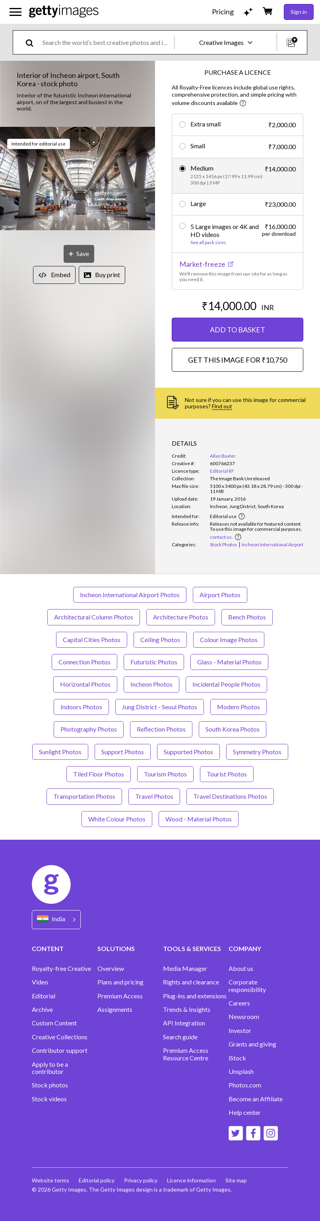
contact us (221, 537)
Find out (222, 406)
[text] (107, 42)
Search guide (180, 1036)
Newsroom (244, 1016)
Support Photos (122, 751)
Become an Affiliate (256, 1099)
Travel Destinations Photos (230, 796)
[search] (33, 42)
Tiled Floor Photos (98, 774)
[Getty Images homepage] (64, 12)
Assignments (114, 1009)
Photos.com (245, 1085)
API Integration (184, 1023)
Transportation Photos (84, 796)
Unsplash (241, 1071)
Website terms (50, 1180)
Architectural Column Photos (93, 617)
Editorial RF (222, 471)
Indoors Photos (81, 706)
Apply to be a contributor (50, 1068)
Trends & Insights (186, 1009)
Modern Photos (238, 706)
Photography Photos (88, 729)
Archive (42, 1009)
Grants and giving (252, 1044)
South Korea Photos (233, 729)
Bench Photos (247, 617)
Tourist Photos (227, 774)
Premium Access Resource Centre (185, 1054)
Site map (236, 1180)
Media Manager (185, 968)
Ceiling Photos (160, 639)
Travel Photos (154, 796)
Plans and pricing (120, 982)
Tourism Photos (165, 774)
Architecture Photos (180, 617)
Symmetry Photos (257, 751)
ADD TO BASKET (237, 329)
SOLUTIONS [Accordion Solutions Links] (116, 948)
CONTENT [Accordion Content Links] (48, 948)
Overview (110, 968)
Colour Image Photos (229, 639)
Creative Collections (59, 1036)
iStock (237, 1058)
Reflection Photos (161, 729)
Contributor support (59, 1050)
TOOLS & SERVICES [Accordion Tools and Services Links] (192, 948)
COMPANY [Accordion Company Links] (245, 948)
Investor (240, 1030)
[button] (77, 179)
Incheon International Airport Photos (130, 594)
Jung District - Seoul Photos (159, 706)
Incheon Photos (151, 684)
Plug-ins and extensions (195, 996)
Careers (239, 1003)
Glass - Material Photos (229, 662)
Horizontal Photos (85, 684)
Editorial (43, 996)
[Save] (79, 254)
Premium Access (120, 996)
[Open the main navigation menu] (15, 12)
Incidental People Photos (226, 684)
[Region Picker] (56, 919)
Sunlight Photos (60, 751)
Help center (245, 1112)
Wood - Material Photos (198, 819)
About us (241, 968)
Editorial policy (96, 1180)
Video (40, 982)
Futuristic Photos (153, 662)
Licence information (191, 1180)
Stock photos (50, 1085)
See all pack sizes (208, 242)
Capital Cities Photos (91, 639)
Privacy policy (140, 1180)
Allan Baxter (223, 456)
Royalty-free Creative (61, 968)
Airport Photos (220, 594)
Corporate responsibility (247, 985)
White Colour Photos (116, 819)
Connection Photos (84, 662)
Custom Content (54, 1023)
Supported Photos (188, 751)
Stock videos (49, 1099)
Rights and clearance (191, 982)
